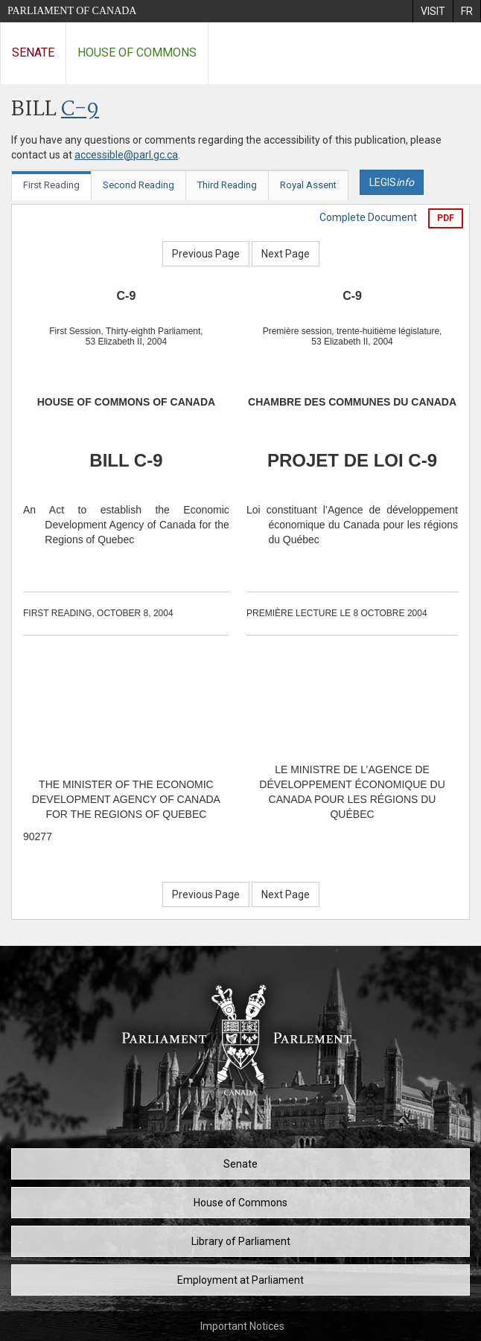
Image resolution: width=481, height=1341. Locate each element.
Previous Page (206, 254)
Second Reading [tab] (138, 185)
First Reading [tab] (51, 185)
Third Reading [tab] (227, 185)
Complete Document (368, 217)
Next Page (285, 254)
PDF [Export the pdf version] (445, 218)
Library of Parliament (240, 1241)
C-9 (80, 110)
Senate (33, 52)
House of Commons (137, 52)
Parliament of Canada (71, 10)
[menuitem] (432, 11)
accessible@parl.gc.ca (126, 155)
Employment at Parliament (240, 1280)
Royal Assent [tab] (308, 185)
